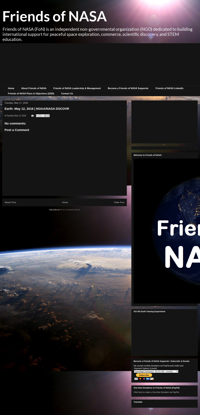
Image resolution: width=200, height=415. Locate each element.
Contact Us (67, 93)
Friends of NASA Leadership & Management (77, 88)
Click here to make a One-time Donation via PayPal (156, 392)
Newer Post (10, 202)
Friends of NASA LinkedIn (169, 88)
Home (11, 88)
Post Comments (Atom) (70, 209)
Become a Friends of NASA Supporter (128, 88)
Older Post (119, 202)
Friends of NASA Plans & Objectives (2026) (31, 93)
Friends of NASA (54, 15)
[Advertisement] (100, 64)
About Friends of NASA (33, 88)
